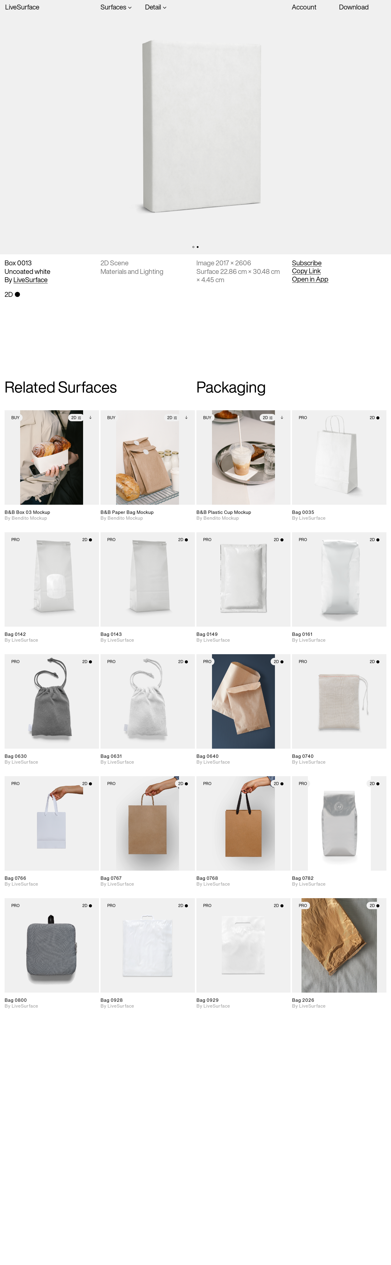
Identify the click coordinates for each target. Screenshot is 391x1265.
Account (304, 7)
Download (354, 7)
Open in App (310, 279)
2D (76, 418)
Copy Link (306, 271)
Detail (153, 7)
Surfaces (113, 7)
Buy (15, 418)
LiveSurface (22, 7)
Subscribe (307, 263)
